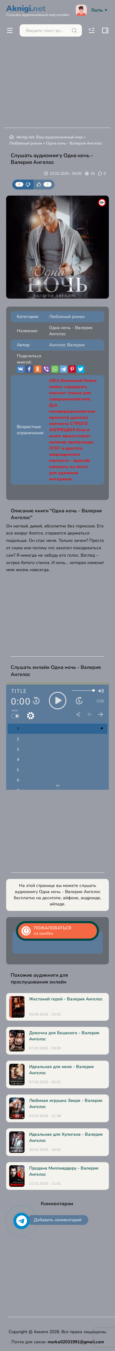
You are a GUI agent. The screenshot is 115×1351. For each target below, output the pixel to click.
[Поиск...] (51, 30)
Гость (92, 10)
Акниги (41, 1332)
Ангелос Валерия (67, 345)
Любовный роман (25, 143)
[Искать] (74, 30)
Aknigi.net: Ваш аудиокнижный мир (49, 137)
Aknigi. (37, 10)
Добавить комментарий (58, 1220)
